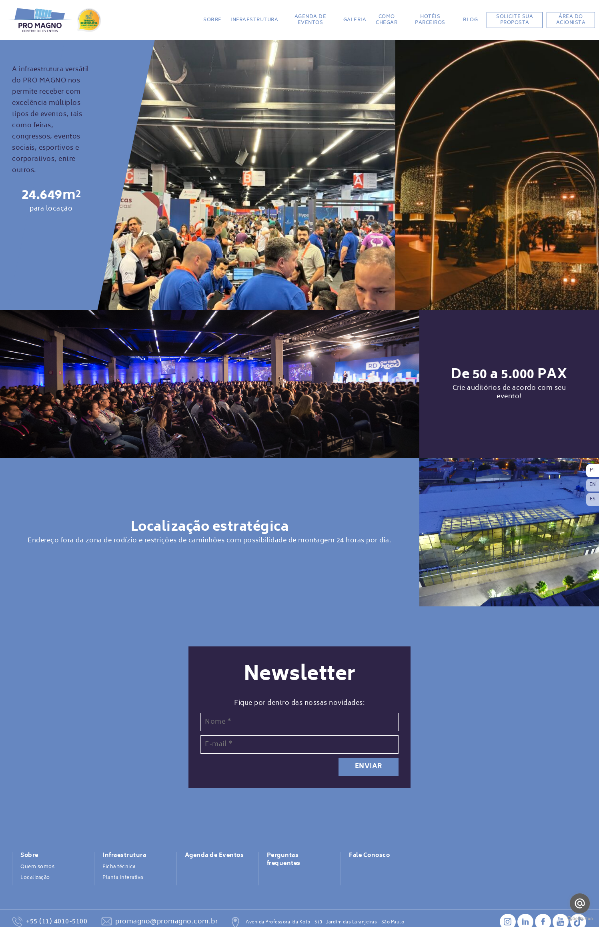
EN (592, 485)
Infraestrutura (254, 20)
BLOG (470, 20)
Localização (35, 878)
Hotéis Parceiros (430, 20)
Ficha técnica (119, 867)
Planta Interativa (122, 878)
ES (593, 499)
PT (593, 470)
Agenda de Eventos (310, 20)
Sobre (212, 20)
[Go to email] (580, 903)
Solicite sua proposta (514, 20)
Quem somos (37, 867)
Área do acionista (571, 20)
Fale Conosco (369, 856)
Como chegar (386, 20)
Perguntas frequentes (284, 860)
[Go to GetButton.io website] (580, 918)
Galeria (355, 20)
